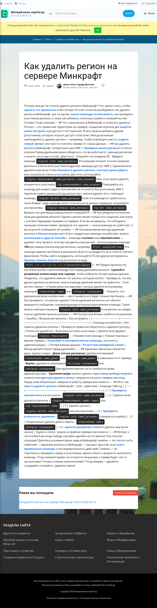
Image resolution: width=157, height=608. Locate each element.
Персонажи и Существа (18, 551)
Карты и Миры (64, 540)
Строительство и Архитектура (74, 557)
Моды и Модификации (121, 540)
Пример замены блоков (40, 260)
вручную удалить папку (57, 377)
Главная (6, 3)
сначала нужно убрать (112, 170)
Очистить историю (125, 492)
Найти (128, 13)
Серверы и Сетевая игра (71, 551)
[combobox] (91, 13)
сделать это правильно (40, 110)
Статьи (20, 3)
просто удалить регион (40, 386)
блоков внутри (48, 233)
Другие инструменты (16, 533)
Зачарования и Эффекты (71, 533)
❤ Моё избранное (128, 3)
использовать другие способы (45, 238)
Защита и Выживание (121, 533)
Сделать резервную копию (83, 427)
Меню (149, 13)
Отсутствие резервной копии (103, 345)
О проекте (149, 3)
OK (97, 30)
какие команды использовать (91, 114)
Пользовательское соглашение (95, 598)
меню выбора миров (115, 373)
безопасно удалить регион (76, 170)
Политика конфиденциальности (62, 598)
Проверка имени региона (102, 148)
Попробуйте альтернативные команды (74, 340)
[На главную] (4, 13)
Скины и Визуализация (121, 551)
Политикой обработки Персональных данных (82, 25)
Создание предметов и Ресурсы (23, 557)
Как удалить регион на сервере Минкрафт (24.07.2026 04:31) (57, 502)
